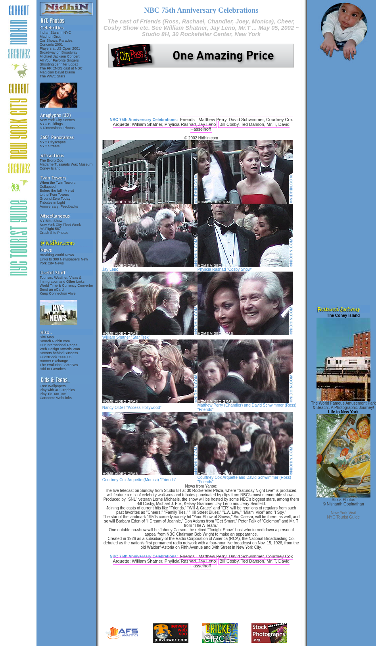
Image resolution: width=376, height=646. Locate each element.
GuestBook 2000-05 (55, 357)
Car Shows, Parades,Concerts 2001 (56, 42)
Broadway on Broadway (58, 52)
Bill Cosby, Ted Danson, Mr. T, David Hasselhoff (240, 126)
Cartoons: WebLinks (56, 398)
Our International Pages (58, 345)
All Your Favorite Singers (59, 60)
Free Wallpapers (53, 386)
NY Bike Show (51, 221)
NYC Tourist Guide (343, 517)
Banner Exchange (54, 361)
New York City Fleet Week (60, 225)
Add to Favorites (53, 369)
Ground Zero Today (55, 199)
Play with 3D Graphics (57, 390)
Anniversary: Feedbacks (59, 206)
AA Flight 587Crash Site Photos (54, 231)
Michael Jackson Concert (60, 56)
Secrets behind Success (59, 353)
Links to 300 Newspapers (60, 259)
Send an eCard (52, 289)
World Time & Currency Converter (66, 285)
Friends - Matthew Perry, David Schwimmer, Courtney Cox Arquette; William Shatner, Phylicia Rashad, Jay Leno (203, 122)
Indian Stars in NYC (55, 33)
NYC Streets (49, 146)
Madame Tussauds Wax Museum (66, 164)
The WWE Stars (52, 76)
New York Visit (343, 513)
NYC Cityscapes (53, 142)
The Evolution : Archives (59, 365)
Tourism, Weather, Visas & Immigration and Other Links (62, 279)
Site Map (47, 337)
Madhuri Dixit (50, 37)
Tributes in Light (52, 202)
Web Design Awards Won (60, 349)
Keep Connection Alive (58, 293)
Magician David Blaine (57, 72)
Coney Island (50, 168)
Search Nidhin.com (55, 341)
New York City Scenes (57, 120)
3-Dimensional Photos (57, 128)
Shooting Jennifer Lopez (59, 64)
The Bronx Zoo (51, 160)
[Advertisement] (201, 92)
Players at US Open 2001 (60, 48)
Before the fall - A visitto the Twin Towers (57, 193)
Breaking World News (57, 255)
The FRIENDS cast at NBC (61, 68)
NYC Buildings (51, 124)
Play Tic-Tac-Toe (53, 394)
